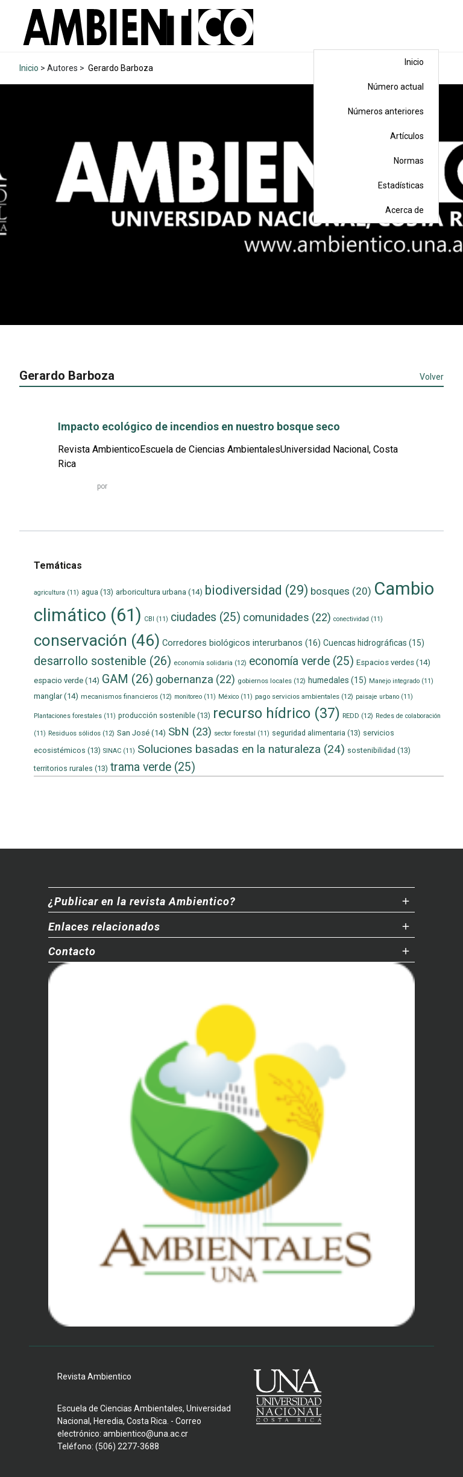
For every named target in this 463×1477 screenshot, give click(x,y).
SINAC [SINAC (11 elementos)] (119, 751)
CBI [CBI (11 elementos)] (156, 619)
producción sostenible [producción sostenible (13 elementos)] (164, 715)
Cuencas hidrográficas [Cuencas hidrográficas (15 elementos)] (373, 643)
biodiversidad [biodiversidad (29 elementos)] (256, 590)
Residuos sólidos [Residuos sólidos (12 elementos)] (81, 733)
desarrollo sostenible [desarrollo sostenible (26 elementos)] (102, 661)
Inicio (414, 62)
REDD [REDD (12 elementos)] (357, 715)
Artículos (407, 136)
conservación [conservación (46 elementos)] (97, 640)
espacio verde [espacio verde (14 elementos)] (66, 680)
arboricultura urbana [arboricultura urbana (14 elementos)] (159, 591)
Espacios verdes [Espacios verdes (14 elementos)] (393, 662)
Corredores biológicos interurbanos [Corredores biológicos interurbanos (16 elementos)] (241, 642)
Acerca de (404, 210)
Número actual (396, 86)
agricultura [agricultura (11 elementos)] (56, 592)
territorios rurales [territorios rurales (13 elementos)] (71, 768)
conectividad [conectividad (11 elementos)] (358, 619)
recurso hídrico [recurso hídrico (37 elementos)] (276, 713)
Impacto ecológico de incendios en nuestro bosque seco (199, 426)
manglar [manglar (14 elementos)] (56, 696)
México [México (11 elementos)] (235, 697)
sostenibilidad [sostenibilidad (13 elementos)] (379, 750)
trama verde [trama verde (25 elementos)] (152, 767)
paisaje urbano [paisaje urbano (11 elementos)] (384, 697)
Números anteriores (386, 111)
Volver (432, 377)
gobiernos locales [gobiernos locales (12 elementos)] (272, 681)
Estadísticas (401, 185)
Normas (409, 161)
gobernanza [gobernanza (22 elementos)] (195, 679)
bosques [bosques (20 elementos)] (340, 591)
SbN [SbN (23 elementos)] (190, 731)
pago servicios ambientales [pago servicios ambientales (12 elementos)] (304, 696)
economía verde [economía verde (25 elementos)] (301, 661)
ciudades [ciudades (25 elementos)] (206, 617)
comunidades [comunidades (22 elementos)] (287, 617)
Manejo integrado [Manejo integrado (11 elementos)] (401, 681)
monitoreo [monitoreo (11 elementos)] (195, 697)
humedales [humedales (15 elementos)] (337, 680)
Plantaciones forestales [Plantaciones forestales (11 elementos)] (75, 716)
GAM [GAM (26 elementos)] (127, 679)
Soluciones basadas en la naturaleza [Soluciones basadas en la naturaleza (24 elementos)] (241, 749)
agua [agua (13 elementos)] (97, 591)
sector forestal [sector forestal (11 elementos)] (241, 733)
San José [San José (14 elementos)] (141, 732)
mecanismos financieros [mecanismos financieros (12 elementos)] (126, 696)
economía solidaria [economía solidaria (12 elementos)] (210, 662)
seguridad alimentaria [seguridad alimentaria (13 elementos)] (316, 732)
